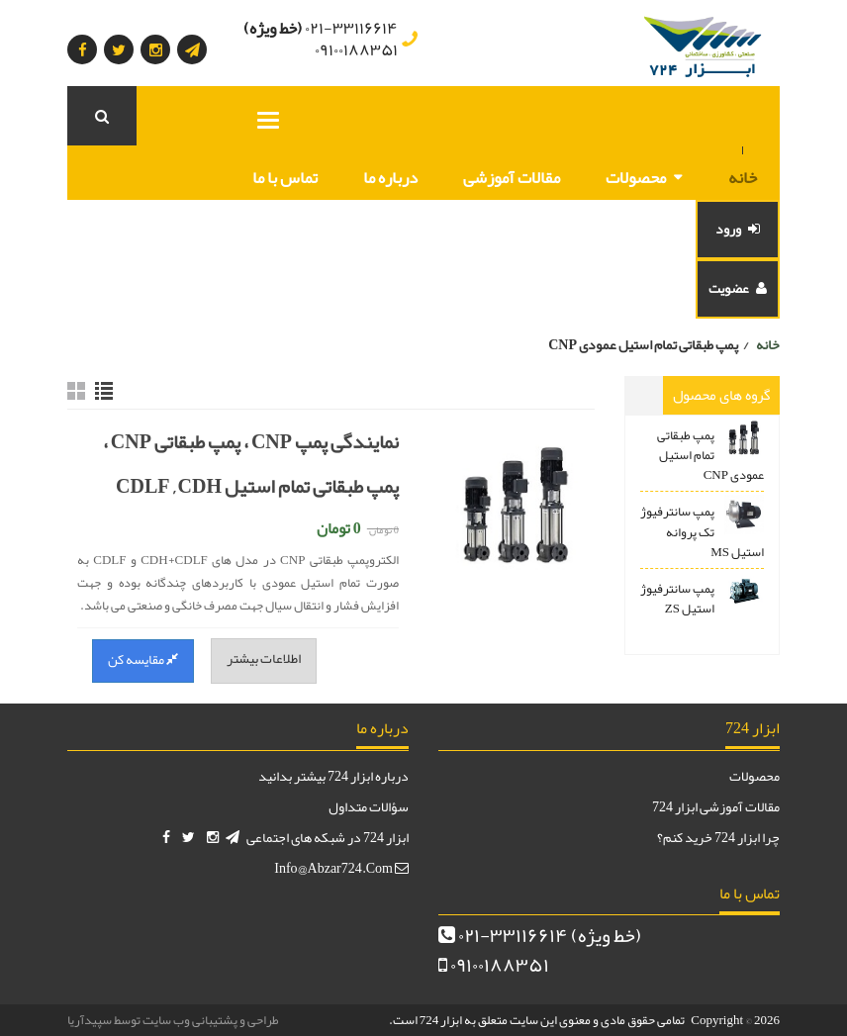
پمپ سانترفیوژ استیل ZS (677, 598)
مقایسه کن (143, 659)
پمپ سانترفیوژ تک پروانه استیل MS (702, 531)
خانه (742, 177)
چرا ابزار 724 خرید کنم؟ (718, 837)
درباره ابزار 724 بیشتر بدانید (333, 776)
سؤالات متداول (369, 806)
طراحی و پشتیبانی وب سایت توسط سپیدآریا (173, 1020)
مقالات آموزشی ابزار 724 (716, 806)
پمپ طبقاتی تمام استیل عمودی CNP (710, 455)
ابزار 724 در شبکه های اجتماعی (327, 837)
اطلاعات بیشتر (264, 658)
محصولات (636, 177)
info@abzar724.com (341, 868)
